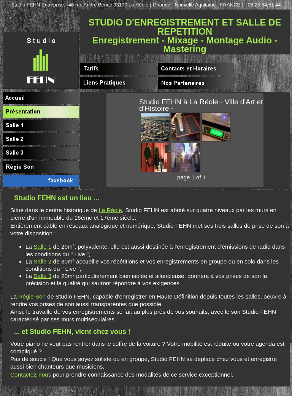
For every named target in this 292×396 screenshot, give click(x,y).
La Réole (110, 210)
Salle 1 (42, 246)
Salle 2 (42, 261)
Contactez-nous (30, 374)
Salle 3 (42, 276)
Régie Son (32, 296)
